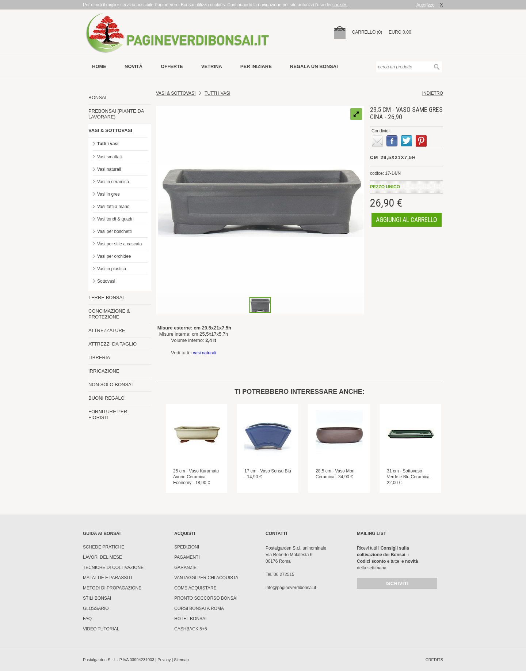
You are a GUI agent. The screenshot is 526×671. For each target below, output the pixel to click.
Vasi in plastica (111, 268)
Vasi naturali (109, 169)
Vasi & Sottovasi (176, 93)
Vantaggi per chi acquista (206, 577)
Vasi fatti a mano (113, 206)
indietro (432, 93)
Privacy (164, 659)
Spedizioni (186, 547)
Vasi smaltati (109, 156)
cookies (339, 4)
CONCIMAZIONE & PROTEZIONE (109, 314)
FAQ (87, 618)
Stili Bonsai (97, 598)
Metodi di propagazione (112, 588)
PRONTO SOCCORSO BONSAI (205, 598)
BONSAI (97, 97)
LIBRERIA (99, 357)
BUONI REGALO (106, 398)
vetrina (211, 66)
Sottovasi (106, 281)
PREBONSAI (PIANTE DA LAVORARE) (116, 114)
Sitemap (181, 659)
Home (99, 66)
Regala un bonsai (314, 66)
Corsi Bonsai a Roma (199, 608)
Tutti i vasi (107, 143)
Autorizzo (425, 5)
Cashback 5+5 (190, 629)
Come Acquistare (195, 588)
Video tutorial (101, 629)
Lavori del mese (102, 557)
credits (434, 659)
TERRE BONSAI (106, 297)
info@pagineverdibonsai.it (291, 587)
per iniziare (256, 66)
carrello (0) (367, 32)
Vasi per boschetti (114, 231)
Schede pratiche (103, 547)
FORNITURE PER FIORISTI (107, 414)
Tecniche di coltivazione (113, 567)
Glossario (96, 608)
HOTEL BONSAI (190, 618)
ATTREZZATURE (106, 330)
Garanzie (185, 567)
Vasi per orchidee (114, 256)
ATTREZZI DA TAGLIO (112, 344)
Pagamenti (187, 557)
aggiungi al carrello (406, 219)
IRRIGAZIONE (103, 371)
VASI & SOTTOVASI (110, 130)
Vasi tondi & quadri (115, 219)
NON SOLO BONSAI (110, 384)
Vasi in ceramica (113, 181)
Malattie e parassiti (107, 577)
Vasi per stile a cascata (119, 243)
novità (133, 66)
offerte (172, 66)
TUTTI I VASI (217, 93)
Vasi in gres (108, 194)
